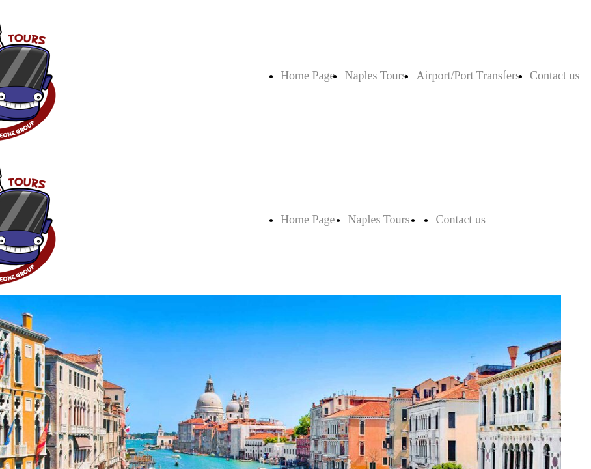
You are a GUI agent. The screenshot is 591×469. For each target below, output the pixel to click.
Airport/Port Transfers (468, 75)
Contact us (555, 75)
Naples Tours (375, 75)
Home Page (308, 75)
